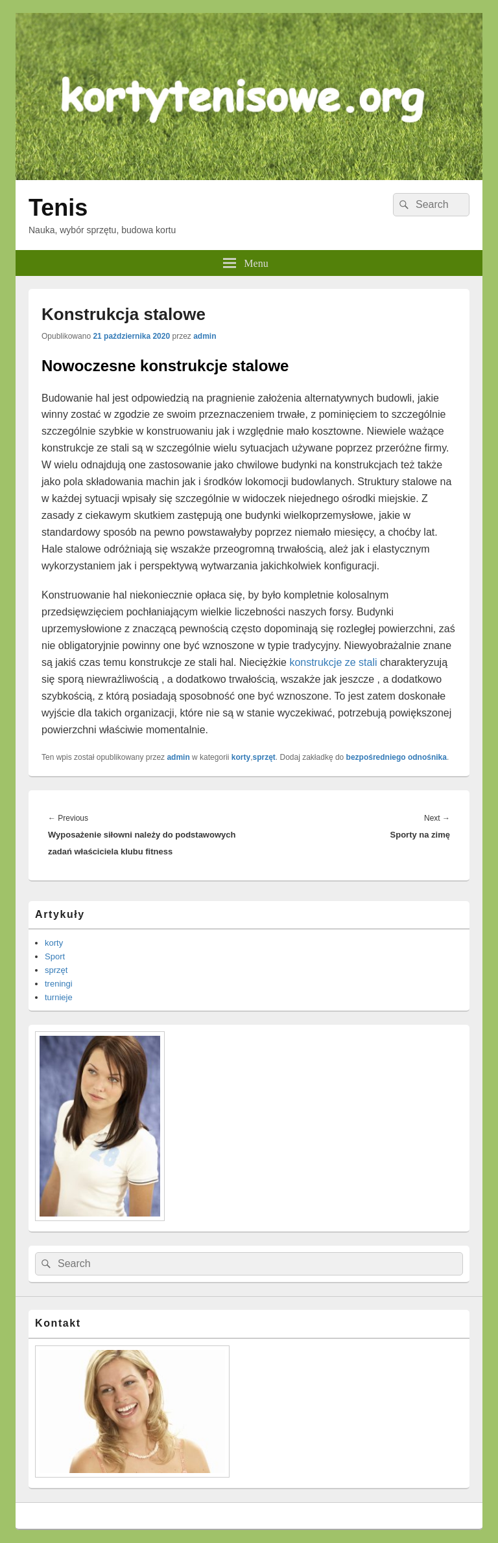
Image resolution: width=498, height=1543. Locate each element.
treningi (59, 984)
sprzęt (264, 757)
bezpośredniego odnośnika (396, 757)
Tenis (58, 207)
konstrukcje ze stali (333, 662)
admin (204, 336)
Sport (55, 956)
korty (240, 757)
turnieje (59, 997)
